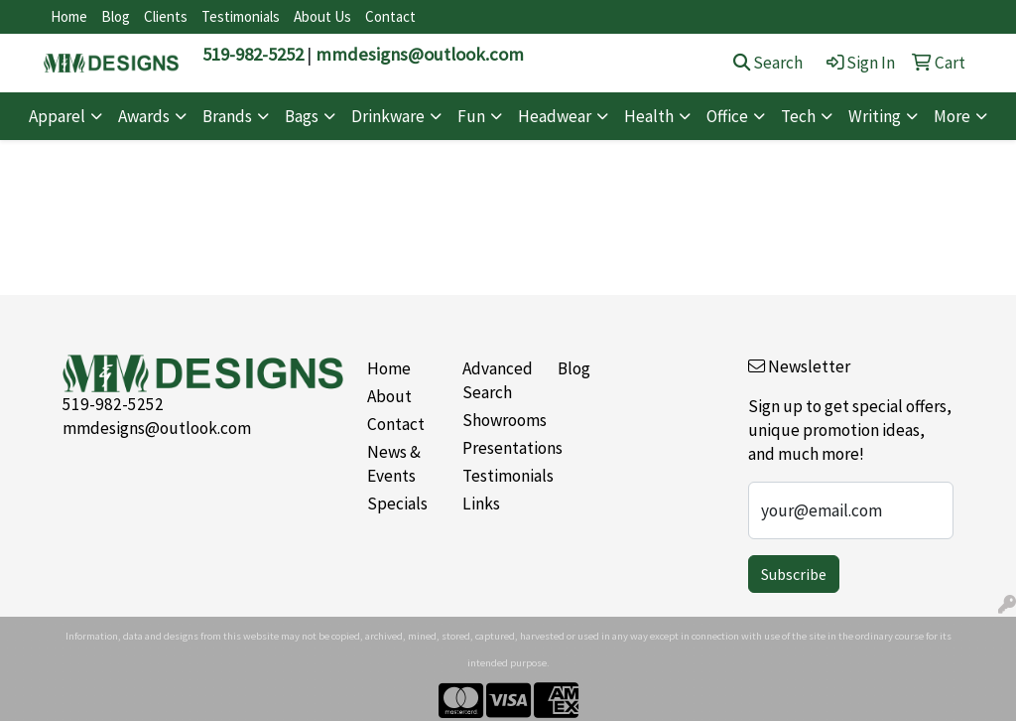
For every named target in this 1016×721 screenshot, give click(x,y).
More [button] (952, 116)
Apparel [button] (57, 116)
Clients (166, 16)
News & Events (394, 464)
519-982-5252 (253, 54)
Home (69, 16)
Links (481, 503)
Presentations (498, 448)
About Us (322, 16)
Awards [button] (144, 116)
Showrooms (498, 420)
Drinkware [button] (388, 116)
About (389, 396)
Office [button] (727, 116)
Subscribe (793, 574)
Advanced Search (497, 380)
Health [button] (649, 116)
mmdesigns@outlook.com (420, 54)
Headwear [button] (554, 116)
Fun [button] (471, 116)
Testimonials (240, 16)
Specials (397, 503)
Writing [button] (874, 116)
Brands (227, 116)
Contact (390, 16)
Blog (115, 16)
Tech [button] (798, 116)
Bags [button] (301, 116)
